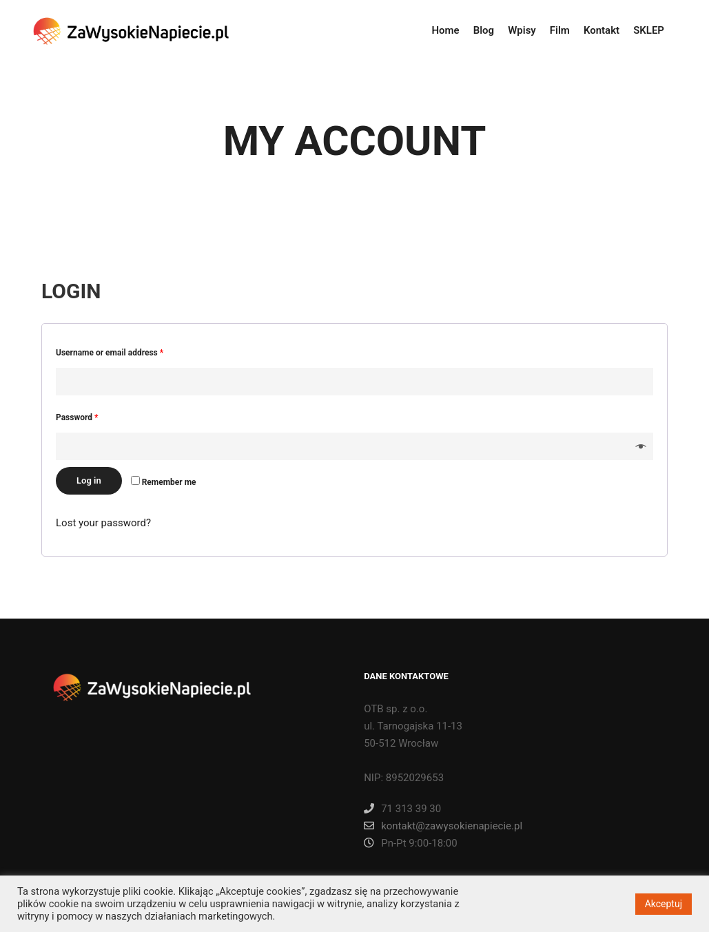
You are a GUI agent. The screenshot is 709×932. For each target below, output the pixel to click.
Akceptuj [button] (663, 903)
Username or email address (109, 353)
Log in (88, 480)
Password (77, 417)
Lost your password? (103, 523)
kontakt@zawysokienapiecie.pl (443, 826)
